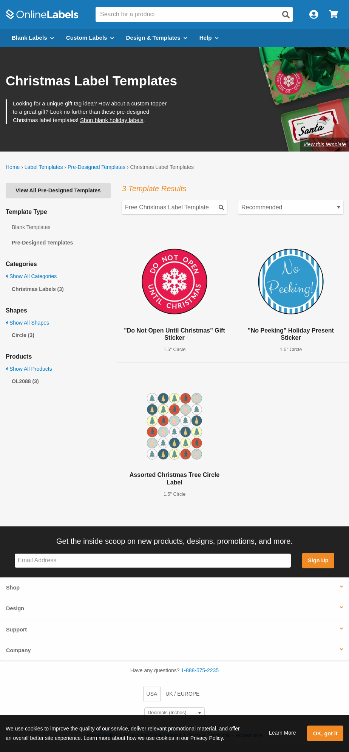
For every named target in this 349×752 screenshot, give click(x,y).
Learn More (282, 733)
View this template (324, 144)
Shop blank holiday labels (111, 120)
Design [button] (15, 608)
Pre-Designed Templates (96, 167)
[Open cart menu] (333, 15)
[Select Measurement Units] (174, 712)
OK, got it (325, 733)
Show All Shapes (27, 323)
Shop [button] (13, 588)
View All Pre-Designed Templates (57, 190)
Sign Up (318, 560)
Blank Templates (31, 227)
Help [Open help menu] (209, 37)
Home (13, 167)
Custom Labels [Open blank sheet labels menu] (90, 37)
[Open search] (286, 15)
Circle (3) (23, 335)
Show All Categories (31, 276)
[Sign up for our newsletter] (153, 561)
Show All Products (29, 369)
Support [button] (16, 630)
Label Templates (44, 167)
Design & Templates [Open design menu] (156, 37)
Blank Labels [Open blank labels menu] (33, 37)
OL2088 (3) (25, 381)
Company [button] (18, 650)
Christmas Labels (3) (38, 289)
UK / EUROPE (182, 694)
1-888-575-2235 (200, 670)
